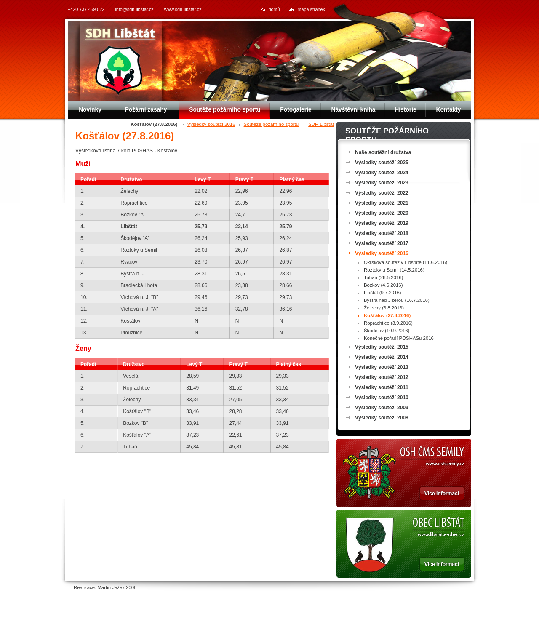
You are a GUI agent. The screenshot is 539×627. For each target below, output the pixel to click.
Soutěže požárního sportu (271, 124)
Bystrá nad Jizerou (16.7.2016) (397, 300)
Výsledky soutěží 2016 (211, 124)
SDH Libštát (321, 124)
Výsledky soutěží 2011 (381, 387)
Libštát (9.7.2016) (382, 292)
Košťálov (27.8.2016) (387, 315)
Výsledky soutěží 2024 (381, 173)
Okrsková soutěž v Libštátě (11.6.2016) (405, 262)
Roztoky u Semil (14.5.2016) (394, 269)
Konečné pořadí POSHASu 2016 (399, 338)
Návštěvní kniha (353, 110)
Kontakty (448, 110)
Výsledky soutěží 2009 (381, 408)
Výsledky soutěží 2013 (381, 367)
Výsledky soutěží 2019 (381, 223)
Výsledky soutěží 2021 (381, 203)
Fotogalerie (295, 110)
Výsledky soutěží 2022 (381, 193)
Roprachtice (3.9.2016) (388, 323)
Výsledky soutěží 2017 (381, 243)
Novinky (90, 110)
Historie (405, 110)
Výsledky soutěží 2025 (381, 162)
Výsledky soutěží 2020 (381, 213)
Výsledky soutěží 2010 (381, 397)
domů (274, 9)
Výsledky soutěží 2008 (381, 418)
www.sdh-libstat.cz (183, 9)
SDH (120, 34)
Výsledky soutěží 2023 (381, 183)
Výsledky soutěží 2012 (381, 377)
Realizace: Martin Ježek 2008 (105, 587)
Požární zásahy (146, 110)
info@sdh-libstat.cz (134, 9)
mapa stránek (311, 9)
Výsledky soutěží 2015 (381, 347)
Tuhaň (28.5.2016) (383, 277)
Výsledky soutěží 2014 (381, 357)
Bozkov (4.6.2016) (383, 285)
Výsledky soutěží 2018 (381, 233)
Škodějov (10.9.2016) (386, 330)
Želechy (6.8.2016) (384, 307)
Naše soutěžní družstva (383, 152)
